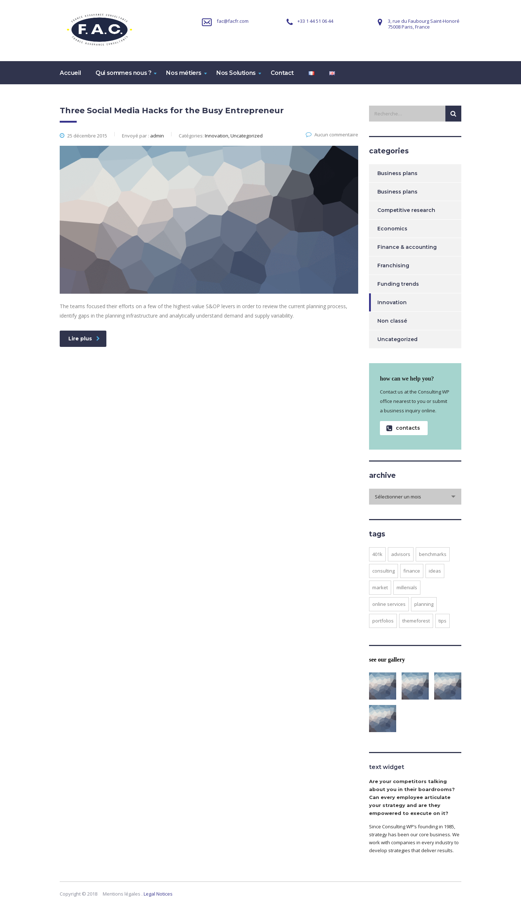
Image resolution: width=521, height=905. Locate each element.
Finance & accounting (407, 247)
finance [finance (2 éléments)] (411, 571)
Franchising (393, 265)
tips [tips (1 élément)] (442, 620)
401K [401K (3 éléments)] (377, 554)
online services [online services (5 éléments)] (389, 604)
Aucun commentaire (332, 134)
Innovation (392, 302)
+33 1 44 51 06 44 (315, 21)
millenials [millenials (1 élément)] (407, 587)
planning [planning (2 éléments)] (423, 604)
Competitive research (406, 210)
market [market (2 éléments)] (380, 587)
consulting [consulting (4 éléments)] (383, 571)
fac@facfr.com (233, 21)
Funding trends (398, 284)
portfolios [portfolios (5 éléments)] (383, 620)
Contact (282, 72)
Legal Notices (158, 894)
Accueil (70, 72)
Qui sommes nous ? (123, 72)
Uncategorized (397, 339)
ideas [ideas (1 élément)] (435, 571)
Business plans (397, 173)
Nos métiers (184, 72)
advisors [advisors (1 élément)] (400, 554)
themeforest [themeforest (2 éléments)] (416, 620)
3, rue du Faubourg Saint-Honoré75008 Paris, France (423, 24)
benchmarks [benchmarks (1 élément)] (432, 554)
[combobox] (415, 497)
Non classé (392, 321)
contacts (403, 428)
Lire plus (84, 338)
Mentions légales (121, 894)
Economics (392, 228)
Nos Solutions (236, 72)
